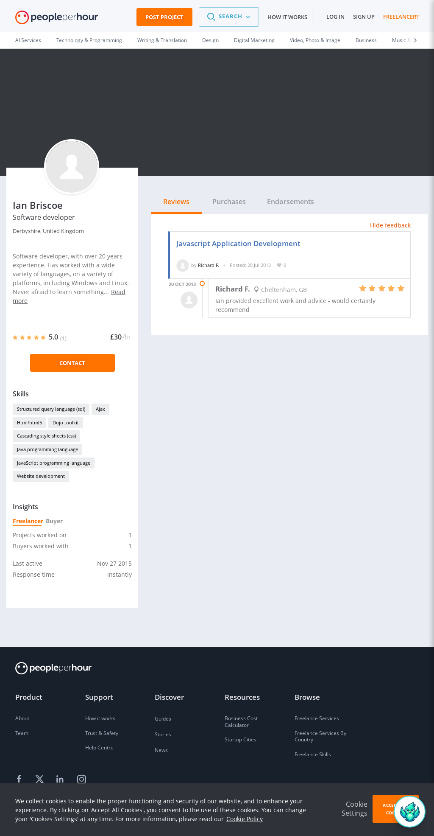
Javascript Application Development (238, 243)
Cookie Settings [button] (354, 809)
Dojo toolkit (66, 422)
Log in (335, 16)
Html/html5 (29, 422)
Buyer (54, 521)
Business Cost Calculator (241, 722)
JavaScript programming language (53, 463)
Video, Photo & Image (315, 40)
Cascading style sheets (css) (46, 435)
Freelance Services (317, 718)
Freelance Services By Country (320, 736)
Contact (72, 363)
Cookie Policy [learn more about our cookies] (244, 819)
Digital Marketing (254, 40)
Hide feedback (390, 225)
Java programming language (47, 449)
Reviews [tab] (176, 201)
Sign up (364, 16)
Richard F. (208, 265)
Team (21, 733)
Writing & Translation (162, 40)
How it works (287, 17)
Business (366, 40)
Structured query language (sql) (51, 409)
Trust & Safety (101, 733)
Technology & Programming (89, 40)
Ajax (100, 409)
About (22, 718)
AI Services (28, 40)
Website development (41, 476)
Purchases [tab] (229, 201)
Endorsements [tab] (290, 201)
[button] (229, 17)
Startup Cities (240, 739)
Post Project (164, 17)
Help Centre (99, 747)
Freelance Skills (313, 754)
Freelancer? (401, 16)
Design (210, 40)
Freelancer (27, 521)
